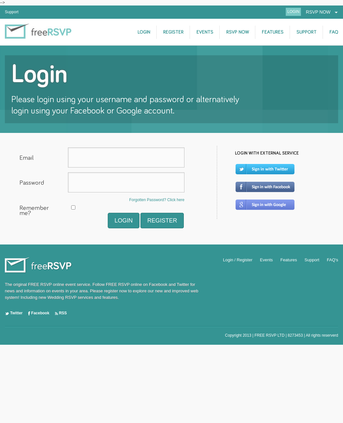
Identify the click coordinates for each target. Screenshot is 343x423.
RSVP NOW (322, 12)
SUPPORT (306, 32)
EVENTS (204, 32)
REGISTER (173, 32)
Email (26, 158)
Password (31, 182)
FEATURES (272, 32)
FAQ (333, 32)
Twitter (14, 313)
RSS (61, 313)
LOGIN (293, 11)
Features (288, 259)
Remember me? (34, 210)
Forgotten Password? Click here (156, 200)
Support (11, 12)
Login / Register (237, 259)
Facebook (38, 313)
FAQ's (332, 259)
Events (266, 259)
